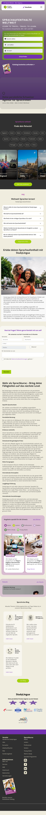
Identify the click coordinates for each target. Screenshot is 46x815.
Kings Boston (31, 569)
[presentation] (13, 366)
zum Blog (23, 681)
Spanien (6, 139)
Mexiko (23, 139)
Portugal (12, 145)
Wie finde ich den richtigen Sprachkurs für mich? (18, 218)
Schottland (27, 133)
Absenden (6, 372)
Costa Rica (15, 139)
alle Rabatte (40, 582)
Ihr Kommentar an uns (8, 351)
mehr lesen (9, 639)
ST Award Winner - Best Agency (13, 3)
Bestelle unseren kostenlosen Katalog (8, 798)
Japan (20, 145)
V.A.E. (42, 133)
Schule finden (23, 57)
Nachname (27, 337)
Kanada (35, 133)
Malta (18, 133)
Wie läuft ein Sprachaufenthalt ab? (14, 214)
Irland (12, 133)
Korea (27, 145)
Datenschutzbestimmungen (19, 359)
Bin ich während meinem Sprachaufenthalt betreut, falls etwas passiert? (20, 235)
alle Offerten (36, 519)
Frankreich (32, 139)
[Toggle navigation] (41, 7)
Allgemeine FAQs (23, 241)
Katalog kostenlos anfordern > (23, 65)
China (34, 145)
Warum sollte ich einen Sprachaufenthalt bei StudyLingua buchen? (20, 208)
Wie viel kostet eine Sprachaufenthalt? (15, 223)
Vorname (4, 337)
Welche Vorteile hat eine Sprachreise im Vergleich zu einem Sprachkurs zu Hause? (21, 229)
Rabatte (5, 582)
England (4, 133)
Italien (40, 139)
